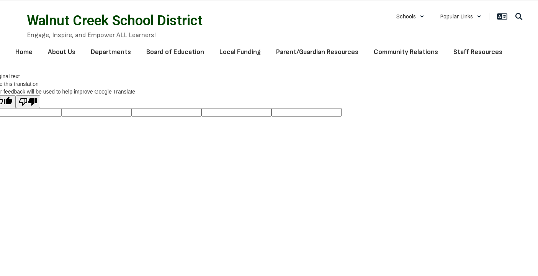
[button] (410, 16)
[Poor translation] (28, 101)
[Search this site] (519, 16)
